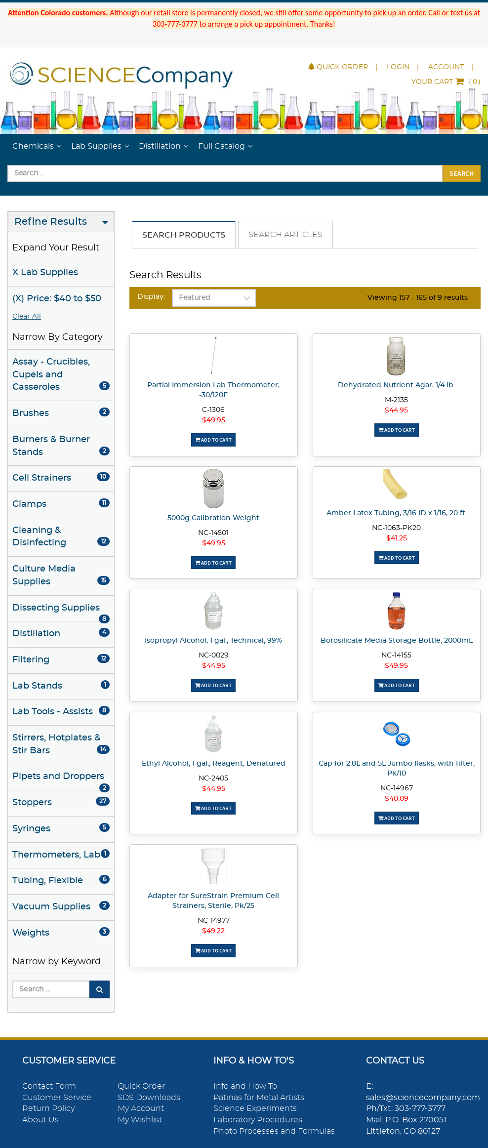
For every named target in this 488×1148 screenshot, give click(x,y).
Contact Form (49, 1086)
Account (446, 67)
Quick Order (338, 67)
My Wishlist (140, 1120)
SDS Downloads (149, 1098)
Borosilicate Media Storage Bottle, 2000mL (397, 640)
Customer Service (56, 1098)
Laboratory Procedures (257, 1120)
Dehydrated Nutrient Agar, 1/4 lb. (396, 385)
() (446, 82)
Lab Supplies (96, 146)
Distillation (160, 146)
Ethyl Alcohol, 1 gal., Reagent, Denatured (213, 763)
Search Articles (285, 235)
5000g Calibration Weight (213, 518)
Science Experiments (255, 1108)
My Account (141, 1108)
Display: (151, 296)
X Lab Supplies (45, 272)
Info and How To (245, 1086)
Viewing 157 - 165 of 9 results (417, 297)
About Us (40, 1120)
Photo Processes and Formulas (274, 1131)
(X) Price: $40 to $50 (56, 298)
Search (461, 173)
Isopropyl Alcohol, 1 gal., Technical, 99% (213, 640)
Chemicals (33, 146)
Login (398, 67)
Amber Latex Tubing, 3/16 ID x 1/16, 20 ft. (396, 513)
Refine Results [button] (50, 222)
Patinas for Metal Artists (258, 1098)
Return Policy (48, 1108)
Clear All (26, 316)
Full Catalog (221, 146)
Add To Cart (213, 439)
